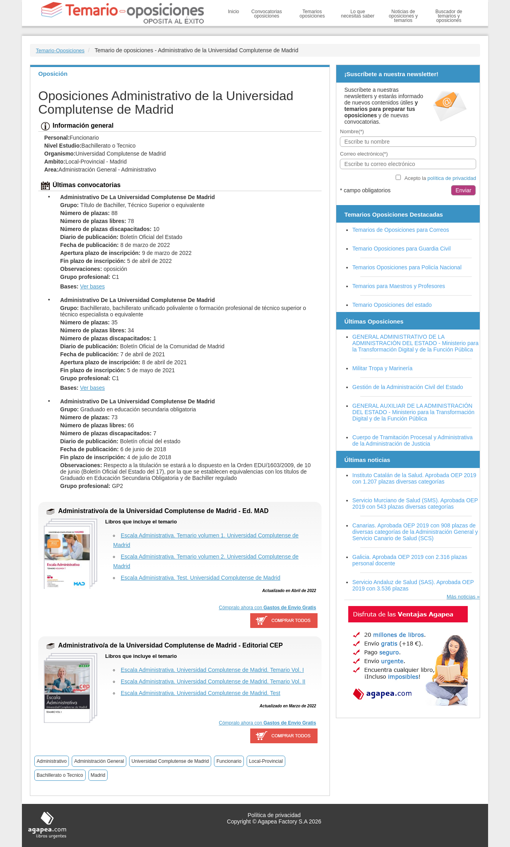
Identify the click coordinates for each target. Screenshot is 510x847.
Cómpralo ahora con (267, 607)
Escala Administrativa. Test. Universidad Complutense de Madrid (200, 578)
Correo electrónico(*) (364, 154)
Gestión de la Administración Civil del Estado (407, 387)
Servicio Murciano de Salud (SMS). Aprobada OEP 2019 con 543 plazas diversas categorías (415, 503)
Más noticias (461, 597)
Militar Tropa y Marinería (382, 368)
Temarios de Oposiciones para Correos (400, 230)
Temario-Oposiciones (60, 50)
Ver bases (92, 286)
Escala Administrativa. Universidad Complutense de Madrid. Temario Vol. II (213, 681)
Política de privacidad (273, 815)
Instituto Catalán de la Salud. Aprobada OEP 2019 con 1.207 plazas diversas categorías (414, 478)
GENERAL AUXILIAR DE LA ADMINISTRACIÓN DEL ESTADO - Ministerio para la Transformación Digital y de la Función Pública (413, 412)
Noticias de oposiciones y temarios (403, 16)
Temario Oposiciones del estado (392, 305)
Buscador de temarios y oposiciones (448, 16)
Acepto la (440, 178)
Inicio (233, 11)
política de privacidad (452, 178)
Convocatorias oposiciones (266, 14)
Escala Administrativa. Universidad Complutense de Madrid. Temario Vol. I (212, 670)
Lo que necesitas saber (358, 14)
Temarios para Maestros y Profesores (398, 286)
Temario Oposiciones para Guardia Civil (401, 248)
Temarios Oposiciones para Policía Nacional (406, 267)
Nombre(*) (352, 131)
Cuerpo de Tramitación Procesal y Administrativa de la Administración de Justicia (412, 440)
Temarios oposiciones (312, 14)
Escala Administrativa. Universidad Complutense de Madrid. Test (200, 693)
